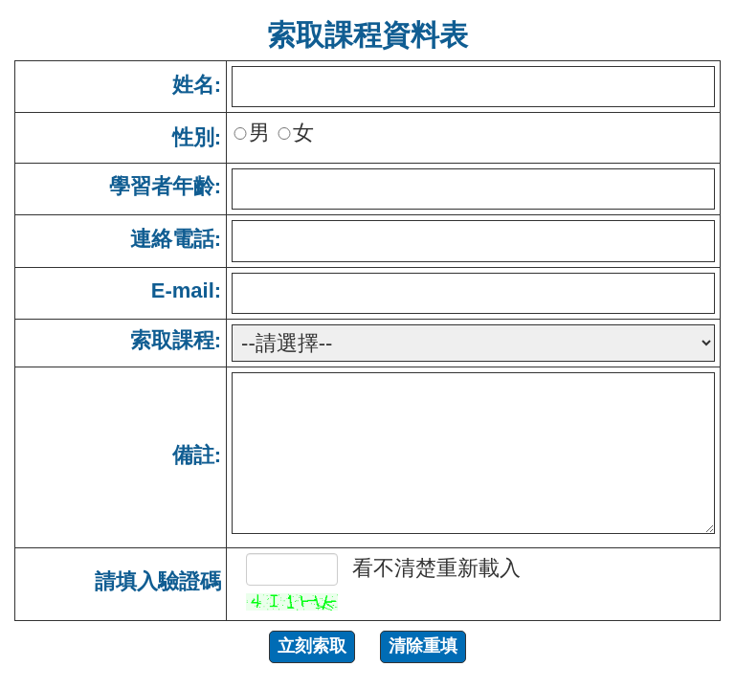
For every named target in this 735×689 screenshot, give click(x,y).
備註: (196, 455)
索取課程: (175, 340)
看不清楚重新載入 (436, 568)
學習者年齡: (165, 186)
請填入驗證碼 (158, 581)
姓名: (196, 85)
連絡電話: (175, 239)
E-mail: (186, 290)
